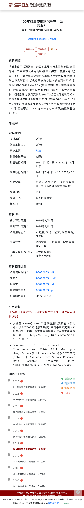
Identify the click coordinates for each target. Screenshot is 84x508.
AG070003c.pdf (46, 290)
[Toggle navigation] (71, 5)
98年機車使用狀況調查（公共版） (29, 461)
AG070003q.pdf (46, 278)
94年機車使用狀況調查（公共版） (29, 486)
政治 (38, 150)
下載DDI (42, 54)
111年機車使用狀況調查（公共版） (30, 387)
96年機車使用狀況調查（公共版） (29, 474)
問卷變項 (42, 49)
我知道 (66, 503)
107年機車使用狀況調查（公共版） (30, 412)
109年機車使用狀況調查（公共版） (30, 399)
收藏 (54, 49)
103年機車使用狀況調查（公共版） (30, 436)
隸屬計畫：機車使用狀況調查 (42, 39)
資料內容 (30, 49)
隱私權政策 (53, 503)
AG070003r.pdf (45, 284)
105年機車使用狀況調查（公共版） (30, 424)
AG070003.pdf (45, 272)
